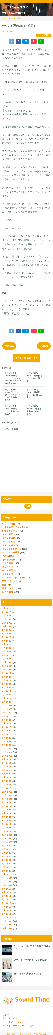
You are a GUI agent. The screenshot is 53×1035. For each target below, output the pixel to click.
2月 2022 (6, 784)
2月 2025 (6, 655)
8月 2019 (6, 892)
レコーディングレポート (14, 577)
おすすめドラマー (11, 531)
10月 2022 (7, 756)
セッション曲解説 (11, 552)
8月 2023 (6, 720)
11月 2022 (7, 752)
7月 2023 (6, 723)
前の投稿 (43, 346)
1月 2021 (6, 831)
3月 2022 (6, 781)
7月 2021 (6, 809)
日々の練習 (7, 592)
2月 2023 (6, 741)
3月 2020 (6, 867)
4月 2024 (6, 691)
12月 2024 (7, 662)
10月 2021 (7, 799)
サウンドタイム (9, 1018)
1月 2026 (6, 615)
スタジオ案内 (8, 541)
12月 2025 (7, 619)
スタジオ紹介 (8, 545)
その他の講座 (8, 559)
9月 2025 (6, 630)
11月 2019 (7, 881)
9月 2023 (6, 716)
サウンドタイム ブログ (14, 7)
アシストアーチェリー (13, 1022)
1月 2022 (6, 788)
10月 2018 (7, 928)
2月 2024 (6, 698)
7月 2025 (6, 637)
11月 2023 (7, 709)
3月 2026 (6, 608)
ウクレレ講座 (8, 523)
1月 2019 (6, 917)
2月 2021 (6, 828)
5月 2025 (6, 644)
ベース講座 (7, 570)
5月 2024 (6, 687)
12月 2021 (7, 792)
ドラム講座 (7, 563)
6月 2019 (6, 899)
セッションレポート (12, 549)
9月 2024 (6, 673)
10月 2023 (7, 712)
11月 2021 (7, 795)
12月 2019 (7, 878)
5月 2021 (6, 817)
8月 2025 (6, 633)
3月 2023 (6, 738)
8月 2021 (6, 806)
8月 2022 (6, 763)
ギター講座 (7, 534)
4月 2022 (6, 777)
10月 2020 (7, 842)
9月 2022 (6, 759)
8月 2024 (6, 677)
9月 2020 (6, 845)
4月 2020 (6, 863)
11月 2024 (7, 666)
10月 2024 (7, 669)
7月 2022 (6, 766)
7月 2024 (6, 680)
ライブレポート (9, 574)
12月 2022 (7, 748)
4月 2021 (6, 820)
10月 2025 (7, 626)
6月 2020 (6, 856)
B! (26, 41)
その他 (5, 556)
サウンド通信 (43, 35)
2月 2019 (6, 914)
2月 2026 (6, 612)
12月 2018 (7, 921)
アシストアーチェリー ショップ (17, 1025)
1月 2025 (6, 658)
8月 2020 (6, 849)
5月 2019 (6, 903)
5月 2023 (6, 730)
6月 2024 (6, 684)
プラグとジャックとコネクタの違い (31, 959)
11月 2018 (7, 924)
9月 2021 (6, 802)
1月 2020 (6, 874)
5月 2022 (6, 774)
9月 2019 (6, 889)
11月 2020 (7, 838)
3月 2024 (6, 694)
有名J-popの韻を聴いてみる (28, 973)
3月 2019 (6, 910)
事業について (8, 588)
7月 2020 (6, 853)
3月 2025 (6, 651)
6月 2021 (6, 813)
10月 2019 (7, 885)
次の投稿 (9, 346)
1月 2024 (6, 702)
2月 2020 (6, 871)
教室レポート (8, 581)
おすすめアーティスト (13, 527)
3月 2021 (6, 824)
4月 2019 (6, 907)
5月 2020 (6, 860)
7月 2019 (6, 896)
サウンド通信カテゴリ (26, 358)
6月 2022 (6, 770)
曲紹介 (5, 584)
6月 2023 (6, 727)
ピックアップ (8, 567)
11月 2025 (7, 623)
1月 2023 (6, 745)
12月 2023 (7, 705)
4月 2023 (6, 734)
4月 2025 (6, 648)
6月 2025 (6, 641)
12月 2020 (7, 835)
